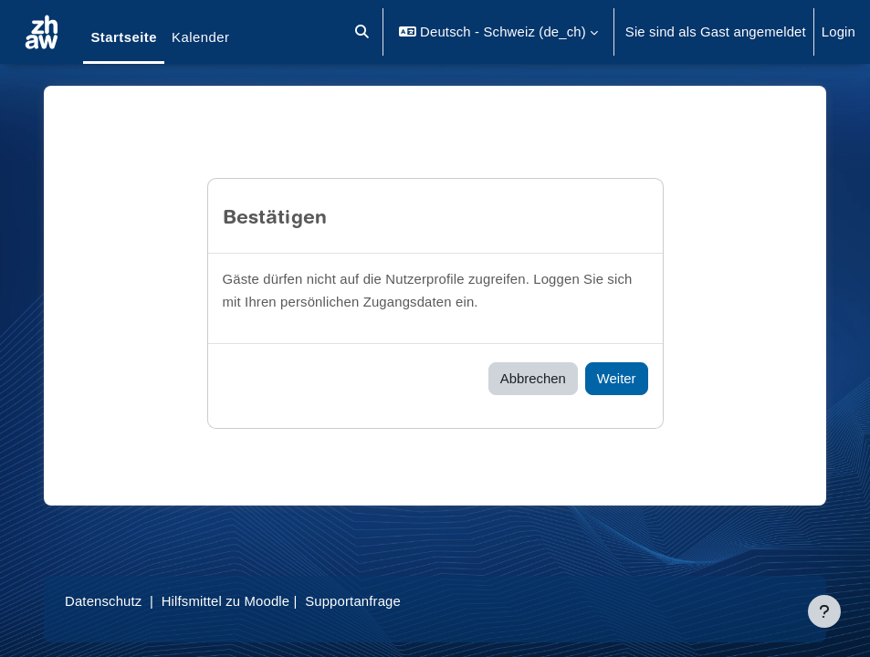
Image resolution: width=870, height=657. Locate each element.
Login (838, 32)
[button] (363, 32)
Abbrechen (533, 378)
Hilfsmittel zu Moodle (226, 601)
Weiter (616, 378)
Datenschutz (103, 601)
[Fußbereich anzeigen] (824, 611)
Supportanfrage (353, 601)
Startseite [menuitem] (123, 37)
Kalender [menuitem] (200, 37)
